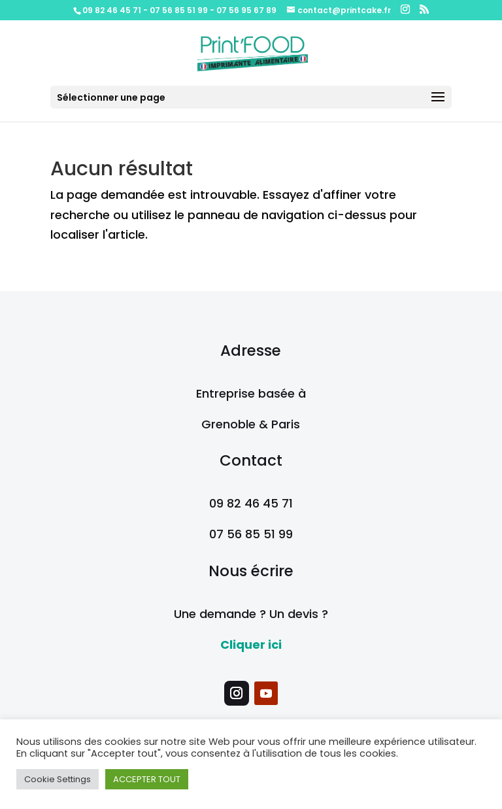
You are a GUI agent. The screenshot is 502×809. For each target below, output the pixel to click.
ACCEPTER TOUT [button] (146, 779)
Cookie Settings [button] (57, 779)
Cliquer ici (251, 644)
